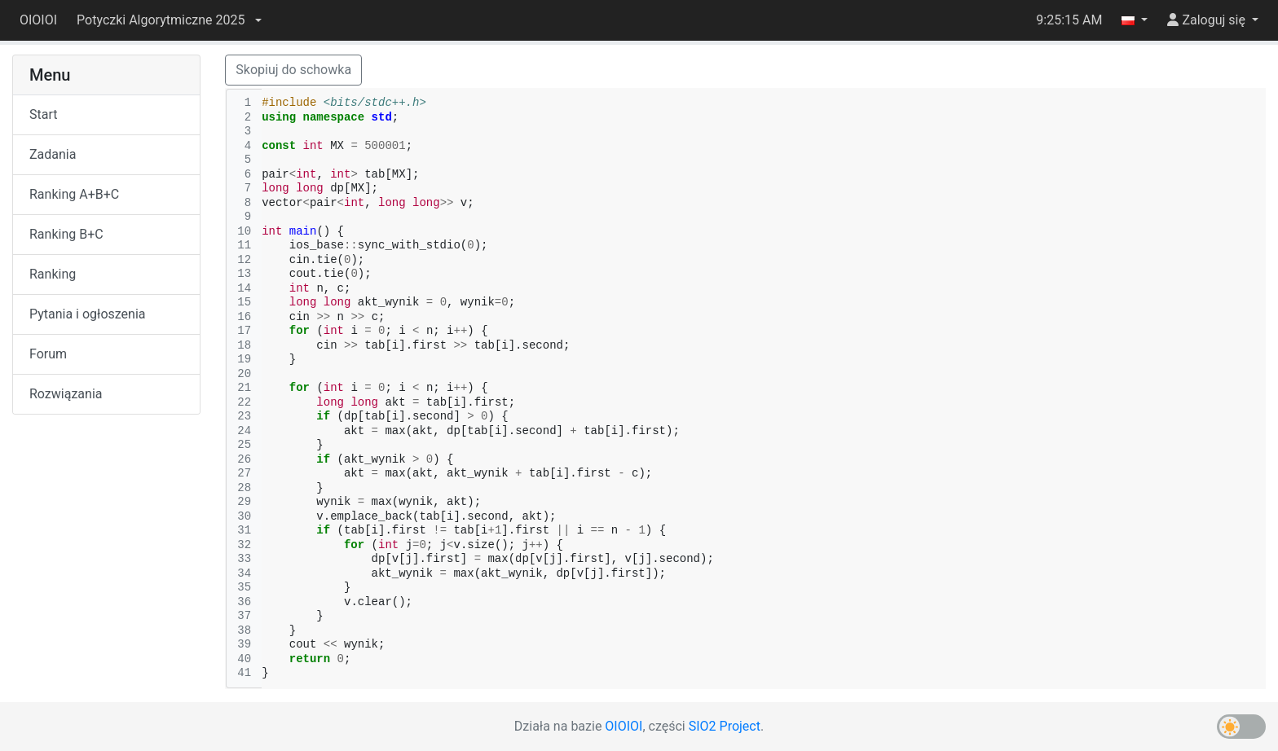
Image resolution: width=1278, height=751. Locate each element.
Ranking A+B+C (74, 194)
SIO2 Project (724, 726)
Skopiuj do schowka (293, 69)
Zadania (52, 154)
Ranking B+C (66, 234)
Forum (48, 354)
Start (43, 114)
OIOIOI (38, 20)
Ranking (52, 274)
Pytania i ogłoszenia (87, 314)
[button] (169, 20)
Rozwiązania (65, 394)
